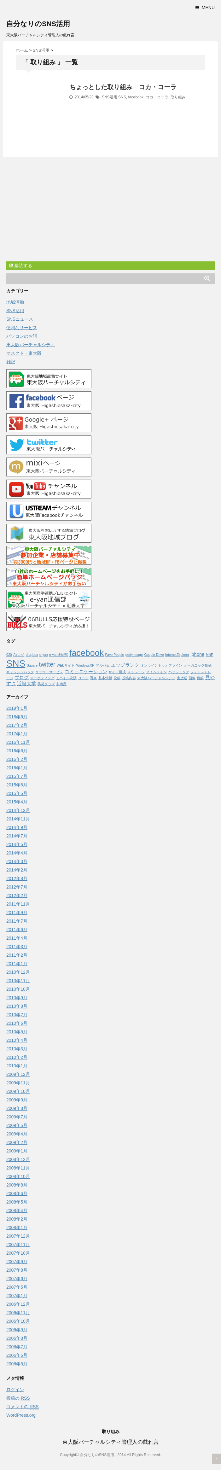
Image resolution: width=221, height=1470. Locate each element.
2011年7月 (16, 921)
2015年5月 (16, 793)
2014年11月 (18, 818)
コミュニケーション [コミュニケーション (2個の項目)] (86, 671)
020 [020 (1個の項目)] (9, 654)
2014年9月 (16, 827)
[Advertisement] (110, 214)
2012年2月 (16, 895)
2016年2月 (16, 759)
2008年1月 (16, 1227)
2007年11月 (18, 1244)
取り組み (178, 97)
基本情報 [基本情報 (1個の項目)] (105, 678)
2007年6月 (16, 1278)
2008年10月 (18, 1176)
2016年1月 (16, 767)
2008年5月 (16, 1202)
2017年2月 (16, 725)
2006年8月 (16, 1338)
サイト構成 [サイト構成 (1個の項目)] (117, 672)
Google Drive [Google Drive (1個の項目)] (154, 654)
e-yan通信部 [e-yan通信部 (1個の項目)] (58, 654)
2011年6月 (16, 929)
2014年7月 (16, 835)
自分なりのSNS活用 (38, 24)
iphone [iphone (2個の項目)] (197, 654)
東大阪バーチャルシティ (30, 344)
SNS (122, 97)
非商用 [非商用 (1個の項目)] (61, 684)
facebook (135, 97)
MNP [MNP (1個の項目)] (209, 654)
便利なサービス (21, 327)
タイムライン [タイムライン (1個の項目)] (156, 672)
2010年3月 (16, 1048)
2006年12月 (18, 1304)
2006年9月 (16, 1329)
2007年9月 (16, 1261)
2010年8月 (16, 1006)
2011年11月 (18, 904)
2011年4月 (16, 938)
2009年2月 (16, 1142)
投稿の (18, 1398)
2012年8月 (16, 878)
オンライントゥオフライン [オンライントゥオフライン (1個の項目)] (161, 665)
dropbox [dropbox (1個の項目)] (32, 654)
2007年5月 (16, 1287)
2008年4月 (16, 1210)
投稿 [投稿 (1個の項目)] (116, 678)
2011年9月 (16, 912)
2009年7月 (16, 1116)
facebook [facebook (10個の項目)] (86, 653)
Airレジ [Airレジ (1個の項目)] (18, 654)
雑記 (10, 361)
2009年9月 (16, 1099)
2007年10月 (18, 1253)
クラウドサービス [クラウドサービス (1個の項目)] (49, 672)
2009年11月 (18, 1082)
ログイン (15, 1389)
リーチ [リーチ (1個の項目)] (83, 678)
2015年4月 (16, 801)
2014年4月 (16, 852)
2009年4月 (16, 1133)
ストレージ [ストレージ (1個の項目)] (136, 672)
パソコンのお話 (21, 336)
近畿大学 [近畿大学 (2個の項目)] (26, 683)
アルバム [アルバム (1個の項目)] (103, 665)
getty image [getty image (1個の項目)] (134, 654)
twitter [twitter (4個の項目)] (47, 664)
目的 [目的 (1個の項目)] (200, 678)
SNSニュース (19, 319)
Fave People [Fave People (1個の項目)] (114, 654)
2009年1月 (16, 1150)
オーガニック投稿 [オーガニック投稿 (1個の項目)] (198, 665)
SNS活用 (109, 97)
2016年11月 (18, 742)
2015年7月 (16, 776)
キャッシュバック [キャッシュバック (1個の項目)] (20, 672)
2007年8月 (16, 1270)
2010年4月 (16, 1040)
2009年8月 (16, 1108)
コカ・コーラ (157, 97)
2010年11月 (18, 980)
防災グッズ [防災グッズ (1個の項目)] (46, 684)
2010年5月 (16, 1031)
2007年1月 (16, 1295)
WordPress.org (21, 1415)
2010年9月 (16, 997)
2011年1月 (16, 963)
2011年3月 (16, 946)
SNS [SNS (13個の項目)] (15, 663)
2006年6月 (16, 1355)
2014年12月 (18, 810)
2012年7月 (16, 887)
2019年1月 (16, 708)
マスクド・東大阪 (24, 353)
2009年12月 (18, 1074)
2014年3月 (16, 861)
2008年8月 (16, 1184)
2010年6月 (16, 1023)
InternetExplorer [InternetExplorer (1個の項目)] (177, 654)
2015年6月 (16, 784)
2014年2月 (16, 869)
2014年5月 (16, 844)
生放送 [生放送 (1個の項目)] (182, 678)
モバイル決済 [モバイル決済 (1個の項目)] (66, 678)
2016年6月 (16, 750)
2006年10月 (18, 1321)
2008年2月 (16, 1219)
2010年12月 (18, 972)
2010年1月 (16, 1065)
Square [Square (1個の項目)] (32, 665)
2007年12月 (18, 1236)
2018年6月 (16, 716)
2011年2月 (16, 955)
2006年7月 (16, 1346)
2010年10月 (18, 989)
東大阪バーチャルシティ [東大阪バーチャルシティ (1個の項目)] (156, 678)
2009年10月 (18, 1091)
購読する (20, 265)
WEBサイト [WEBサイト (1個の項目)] (66, 665)
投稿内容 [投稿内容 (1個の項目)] (129, 678)
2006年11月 (18, 1312)
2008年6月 (16, 1193)
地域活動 (15, 302)
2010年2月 (16, 1057)
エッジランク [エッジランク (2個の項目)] (125, 665)
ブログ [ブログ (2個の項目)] (22, 677)
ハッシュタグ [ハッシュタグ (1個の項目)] (178, 672)
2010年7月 (16, 1014)
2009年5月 (16, 1125)
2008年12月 (18, 1159)
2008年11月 (18, 1167)
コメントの (22, 1406)
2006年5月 (16, 1363)
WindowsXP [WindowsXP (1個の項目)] (85, 665)
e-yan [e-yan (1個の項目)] (43, 654)
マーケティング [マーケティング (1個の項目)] (42, 678)
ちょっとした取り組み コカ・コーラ (123, 87)
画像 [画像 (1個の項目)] (192, 678)
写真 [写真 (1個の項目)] (93, 678)
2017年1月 (16, 733)
